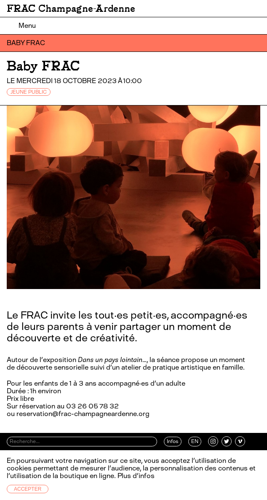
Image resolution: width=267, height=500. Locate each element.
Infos (173, 441)
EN (194, 441)
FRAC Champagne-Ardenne (71, 8)
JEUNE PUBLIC (29, 92)
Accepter (27, 489)
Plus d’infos (135, 476)
